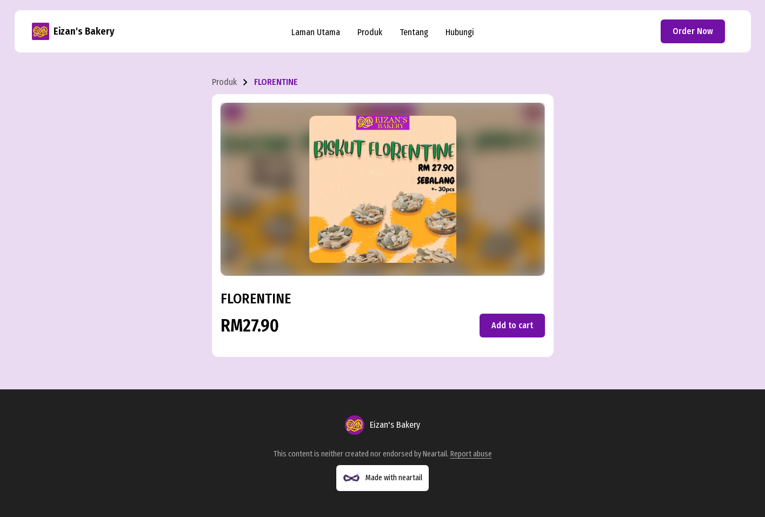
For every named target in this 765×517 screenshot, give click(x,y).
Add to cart (512, 325)
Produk (369, 32)
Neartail (435, 454)
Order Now (693, 31)
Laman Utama (315, 32)
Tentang (414, 32)
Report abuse (471, 454)
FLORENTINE (276, 82)
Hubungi (459, 32)
